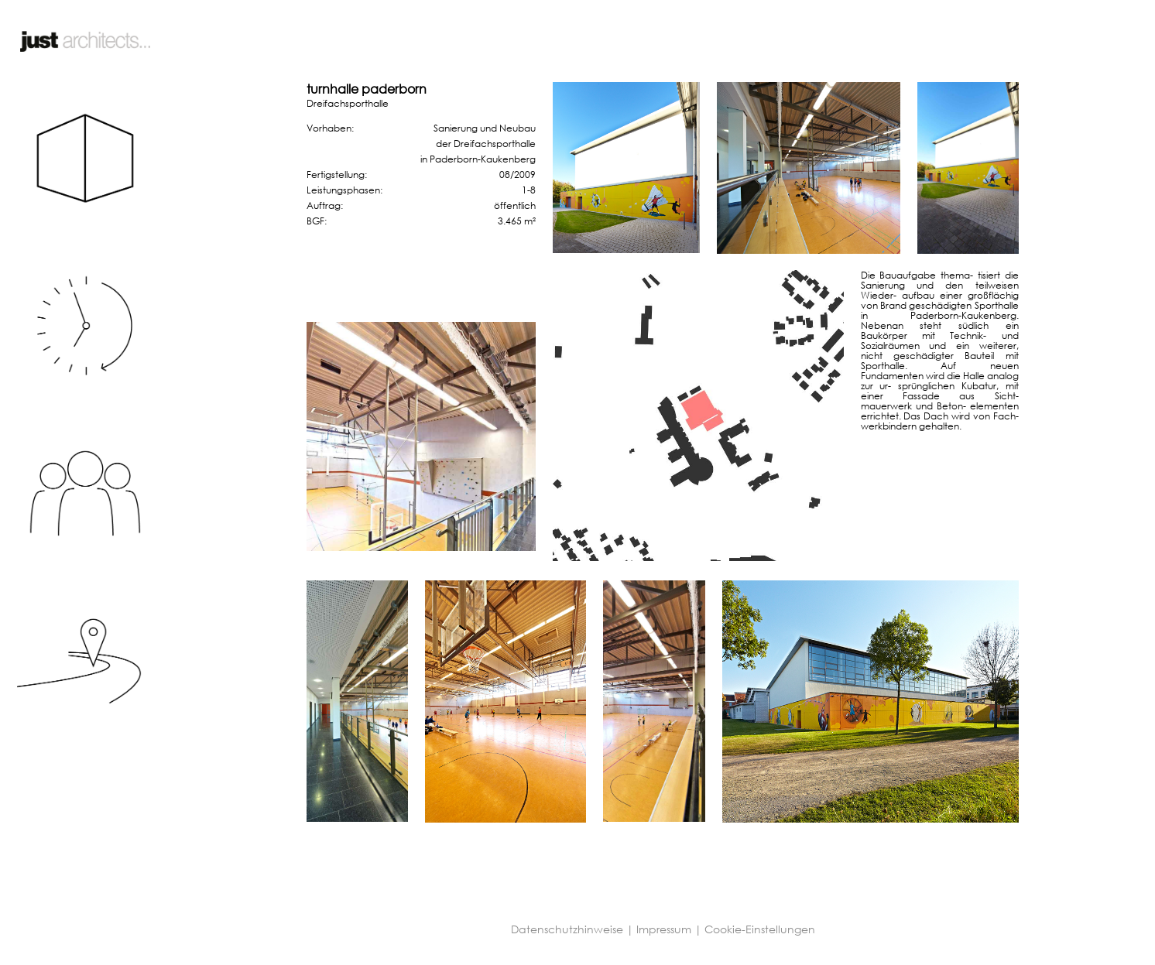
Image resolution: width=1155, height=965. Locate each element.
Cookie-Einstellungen (759, 929)
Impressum (663, 929)
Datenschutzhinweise (567, 929)
